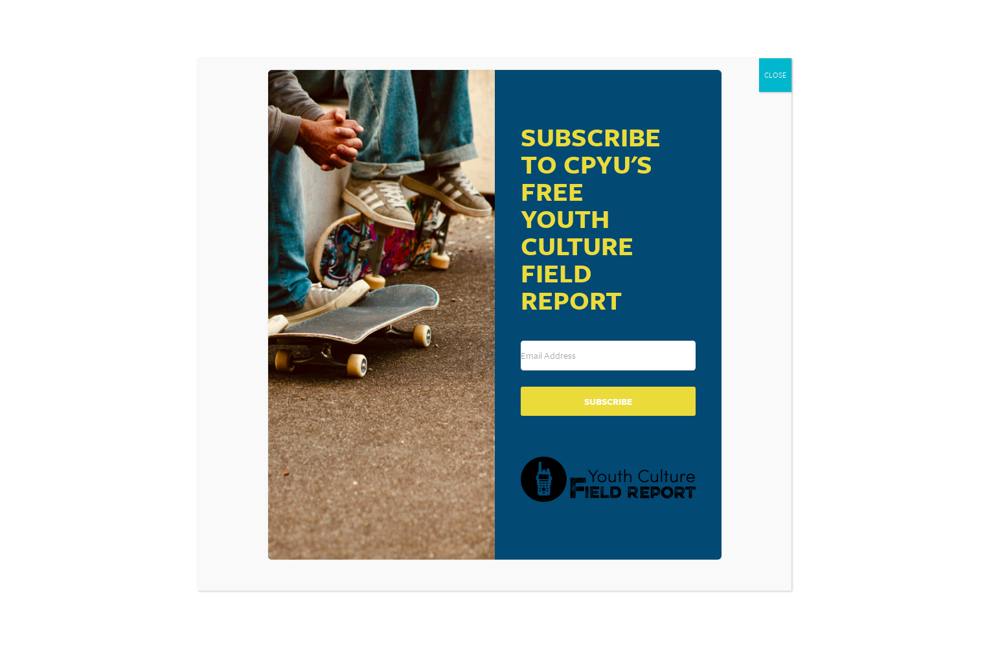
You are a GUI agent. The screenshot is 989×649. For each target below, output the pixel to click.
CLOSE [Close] (775, 74)
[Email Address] (608, 355)
